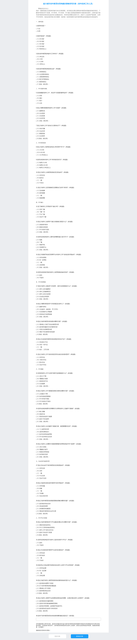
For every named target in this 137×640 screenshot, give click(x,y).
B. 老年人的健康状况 (44, 291)
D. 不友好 (41, 560)
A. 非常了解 (41, 209)
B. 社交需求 (41, 113)
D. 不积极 (41, 493)
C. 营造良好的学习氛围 (45, 416)
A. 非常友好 (41, 553)
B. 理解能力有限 (43, 378)
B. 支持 (40, 471)
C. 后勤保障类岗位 (43, 76)
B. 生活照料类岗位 (43, 74)
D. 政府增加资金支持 (44, 590)
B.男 (39, 31)
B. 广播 (40, 242)
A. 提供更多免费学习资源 (45, 583)
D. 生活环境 (41, 118)
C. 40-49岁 (41, 44)
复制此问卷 (79, 636)
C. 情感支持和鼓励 (43, 452)
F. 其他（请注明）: (43, 84)
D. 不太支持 (41, 475)
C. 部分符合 (41, 362)
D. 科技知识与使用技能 (45, 314)
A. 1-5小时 (41, 150)
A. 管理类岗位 (42, 72)
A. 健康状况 (41, 111)
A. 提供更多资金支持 (44, 503)
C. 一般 (40, 180)
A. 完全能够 (41, 190)
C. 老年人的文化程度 (44, 294)
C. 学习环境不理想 (43, 399)
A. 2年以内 (41, 56)
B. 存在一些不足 (43, 344)
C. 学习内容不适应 (43, 229)
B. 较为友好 (41, 555)
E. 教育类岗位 (42, 81)
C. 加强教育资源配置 (44, 508)
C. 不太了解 (41, 214)
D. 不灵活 (41, 183)
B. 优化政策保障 (43, 506)
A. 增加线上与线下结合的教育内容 (48, 324)
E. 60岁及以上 (42, 49)
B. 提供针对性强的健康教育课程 (47, 603)
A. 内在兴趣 (41, 128)
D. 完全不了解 (42, 217)
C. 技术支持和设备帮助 (45, 434)
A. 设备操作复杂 (43, 224)
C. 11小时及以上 (43, 155)
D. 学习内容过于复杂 (44, 401)
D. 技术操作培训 (43, 454)
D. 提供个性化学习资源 (45, 532)
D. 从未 (40, 103)
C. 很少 (40, 100)
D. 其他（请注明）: (44, 232)
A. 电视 (40, 240)
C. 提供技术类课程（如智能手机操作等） (50, 606)
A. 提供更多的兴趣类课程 (45, 601)
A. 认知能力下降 (43, 394)
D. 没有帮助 (41, 265)
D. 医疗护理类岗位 (43, 79)
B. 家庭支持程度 (43, 227)
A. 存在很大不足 (43, 342)
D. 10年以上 (41, 64)
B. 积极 (40, 488)
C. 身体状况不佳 (43, 381)
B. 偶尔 (40, 98)
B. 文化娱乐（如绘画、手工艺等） (48, 309)
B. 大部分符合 (42, 359)
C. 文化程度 (41, 116)
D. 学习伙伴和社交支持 (45, 436)
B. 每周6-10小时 (43, 165)
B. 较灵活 (41, 178)
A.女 (39, 28)
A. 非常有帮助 (42, 257)
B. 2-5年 (40, 59)
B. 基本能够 (41, 193)
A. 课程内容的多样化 (44, 525)
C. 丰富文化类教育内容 (45, 329)
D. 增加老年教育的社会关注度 (47, 511)
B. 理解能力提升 (43, 449)
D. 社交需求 (41, 136)
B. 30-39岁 (41, 41)
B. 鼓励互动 (41, 414)
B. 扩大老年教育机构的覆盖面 (47, 585)
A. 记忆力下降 (42, 376)
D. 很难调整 (41, 198)
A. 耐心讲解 (41, 411)
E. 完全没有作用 (43, 496)
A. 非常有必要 (42, 568)
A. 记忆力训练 (42, 447)
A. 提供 (40, 275)
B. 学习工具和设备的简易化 (46, 527)
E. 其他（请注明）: (43, 121)
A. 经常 (40, 95)
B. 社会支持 (41, 131)
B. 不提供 (41, 277)
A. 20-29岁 (41, 39)
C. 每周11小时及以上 (44, 167)
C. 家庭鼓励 (41, 133)
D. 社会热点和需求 (43, 296)
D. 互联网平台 (42, 247)
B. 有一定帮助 (42, 260)
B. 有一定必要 (42, 570)
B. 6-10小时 (41, 152)
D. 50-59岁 (41, 46)
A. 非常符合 (41, 357)
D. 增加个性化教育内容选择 (46, 332)
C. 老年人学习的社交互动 (45, 530)
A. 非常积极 (41, 486)
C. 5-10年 (41, 61)
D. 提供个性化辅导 (43, 419)
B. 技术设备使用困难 (44, 396)
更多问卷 (57, 636)
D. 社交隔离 (41, 383)
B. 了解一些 (41, 212)
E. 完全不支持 (42, 478)
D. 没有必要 (41, 575)
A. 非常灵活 (41, 175)
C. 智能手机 (41, 244)
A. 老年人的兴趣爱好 (44, 289)
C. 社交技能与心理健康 (45, 311)
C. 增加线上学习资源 (44, 588)
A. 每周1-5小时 (42, 162)
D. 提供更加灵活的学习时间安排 (47, 608)
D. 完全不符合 (42, 364)
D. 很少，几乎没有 (43, 349)
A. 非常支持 (41, 468)
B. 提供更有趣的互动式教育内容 (47, 327)
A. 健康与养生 (42, 306)
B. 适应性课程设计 (43, 431)
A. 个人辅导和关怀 (43, 429)
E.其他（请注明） (43, 138)
